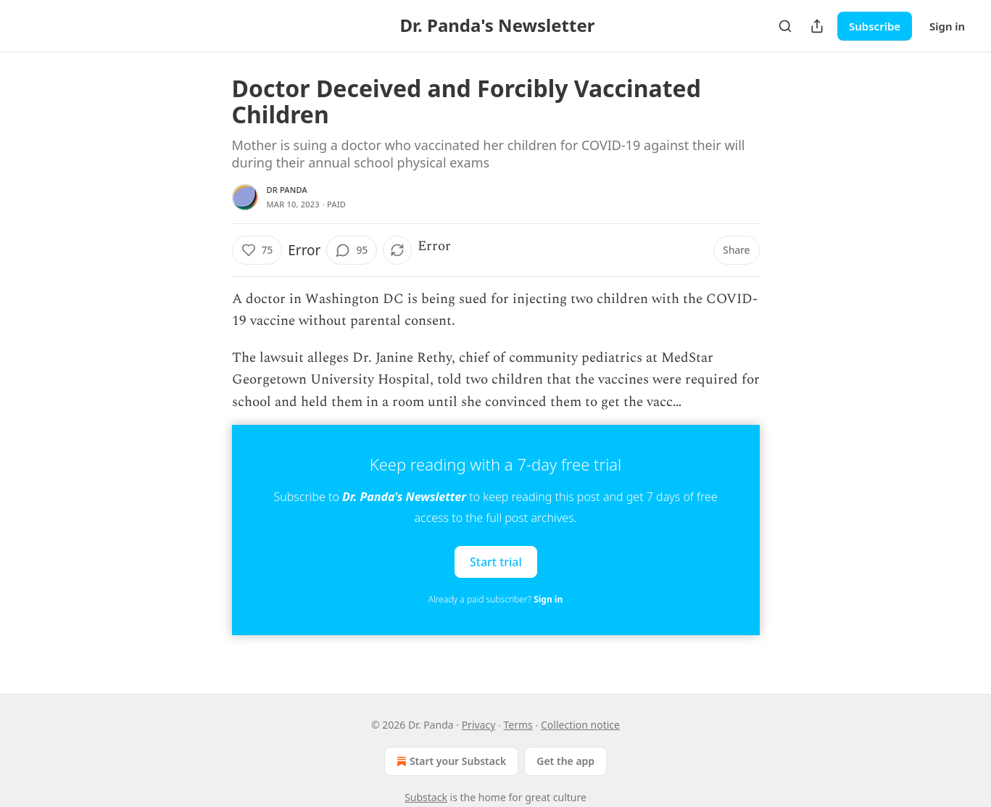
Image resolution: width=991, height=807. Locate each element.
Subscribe (874, 26)
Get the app (565, 761)
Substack (426, 797)
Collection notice (580, 725)
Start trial (496, 561)
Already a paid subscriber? (495, 599)
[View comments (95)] (351, 250)
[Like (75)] (257, 250)
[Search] (785, 26)
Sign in (947, 26)
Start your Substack (450, 761)
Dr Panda (287, 189)
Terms (518, 725)
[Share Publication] (817, 26)
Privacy (479, 725)
